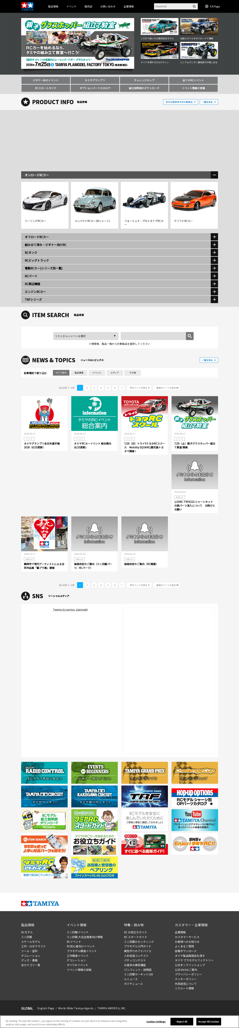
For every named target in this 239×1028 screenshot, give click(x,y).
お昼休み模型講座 (135, 965)
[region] (119, 1021)
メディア (114, 372)
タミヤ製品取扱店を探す (190, 956)
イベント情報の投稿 (193, 88)
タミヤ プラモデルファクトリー (194, 960)
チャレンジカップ (144, 80)
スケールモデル (30, 942)
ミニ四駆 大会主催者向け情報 (85, 937)
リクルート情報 (184, 988)
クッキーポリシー (186, 979)
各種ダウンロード (186, 951)
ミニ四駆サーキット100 (138, 974)
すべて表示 (61, 372)
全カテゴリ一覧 (30, 965)
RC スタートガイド (135, 937)
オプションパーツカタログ (95, 88)
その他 (132, 372)
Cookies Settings (156, 1021)
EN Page (212, 6)
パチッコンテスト (135, 960)
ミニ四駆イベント (78, 932)
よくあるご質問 (184, 946)
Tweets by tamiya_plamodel (70, 609)
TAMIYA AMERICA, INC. (112, 1008)
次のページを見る (138, 387)
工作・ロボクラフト (33, 946)
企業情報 (180, 932)
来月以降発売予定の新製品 (180, 102)
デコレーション (30, 956)
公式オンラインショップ (190, 965)
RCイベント (74, 942)
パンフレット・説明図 (137, 970)
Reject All (182, 1021)
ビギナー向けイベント (46, 80)
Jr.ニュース (131, 979)
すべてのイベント (77, 965)
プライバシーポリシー (188, 974)
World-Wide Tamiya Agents (76, 1008)
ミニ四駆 (26, 937)
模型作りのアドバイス (137, 951)
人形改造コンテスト (136, 956)
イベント (96, 372)
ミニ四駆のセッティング (139, 942)
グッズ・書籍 (29, 960)
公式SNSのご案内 (186, 970)
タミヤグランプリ (95, 80)
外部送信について (186, 984)
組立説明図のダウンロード (144, 88)
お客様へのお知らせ (187, 942)
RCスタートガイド (45, 88)
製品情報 (53, 6)
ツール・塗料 (29, 951)
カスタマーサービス (187, 937)
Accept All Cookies (208, 1021)
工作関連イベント (78, 956)
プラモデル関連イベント (82, 951)
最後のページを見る (166, 387)
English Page (46, 1008)
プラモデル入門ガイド (137, 946)
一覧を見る (209, 102)
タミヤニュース (133, 984)
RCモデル (27, 932)
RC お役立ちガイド (135, 932)
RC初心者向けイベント (81, 946)
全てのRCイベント (193, 80)
